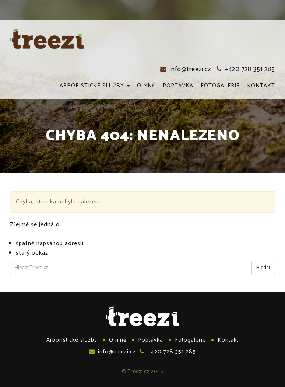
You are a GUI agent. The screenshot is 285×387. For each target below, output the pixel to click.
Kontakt (261, 86)
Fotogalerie (220, 86)
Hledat (263, 268)
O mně (146, 86)
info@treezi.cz (185, 69)
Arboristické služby (95, 86)
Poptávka (178, 86)
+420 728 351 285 (246, 69)
